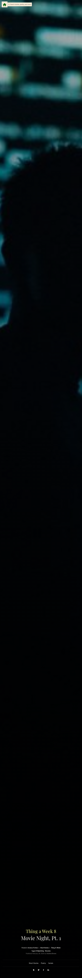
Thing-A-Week (55, 948)
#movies (48, 951)
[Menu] (5, 4)
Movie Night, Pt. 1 (41, 934)
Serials (50, 963)
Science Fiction (33, 948)
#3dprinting (40, 951)
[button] (19, 4)
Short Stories (44, 948)
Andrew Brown (51, 953)
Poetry (43, 963)
